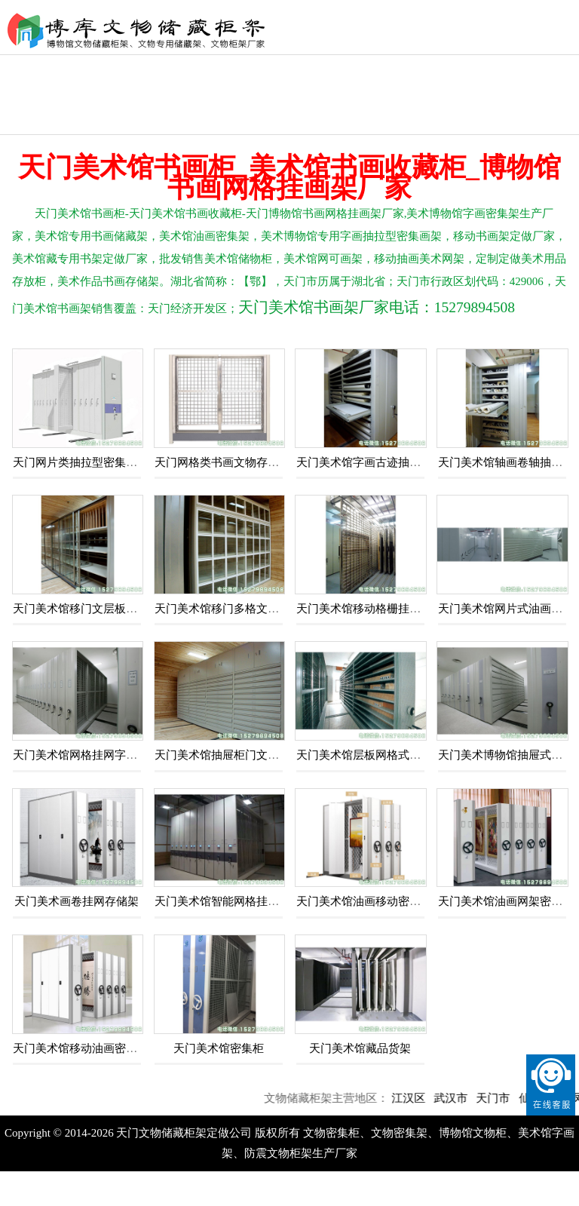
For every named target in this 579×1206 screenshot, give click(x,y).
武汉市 (459, 1098)
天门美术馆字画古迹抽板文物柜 (375, 462)
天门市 (502, 1098)
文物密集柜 (41, 68)
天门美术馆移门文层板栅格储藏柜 (97, 609)
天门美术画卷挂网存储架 (76, 901)
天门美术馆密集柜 (218, 1048)
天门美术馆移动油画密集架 (81, 1048)
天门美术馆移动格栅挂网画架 (369, 609)
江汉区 (417, 1098)
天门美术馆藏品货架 (360, 1048)
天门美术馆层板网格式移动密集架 (381, 755)
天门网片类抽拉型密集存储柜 (86, 462)
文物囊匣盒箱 (206, 68)
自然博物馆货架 (534, 81)
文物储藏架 (370, 68)
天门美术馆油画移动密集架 (364, 901)
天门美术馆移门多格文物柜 (222, 609)
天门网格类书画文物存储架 (222, 462)
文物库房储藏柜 (288, 81)
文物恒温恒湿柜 (123, 81)
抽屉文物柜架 (41, 121)
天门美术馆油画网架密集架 (506, 901)
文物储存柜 (452, 68)
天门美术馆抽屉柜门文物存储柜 (234, 755)
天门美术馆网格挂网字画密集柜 (92, 755)
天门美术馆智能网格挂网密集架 (234, 901)
